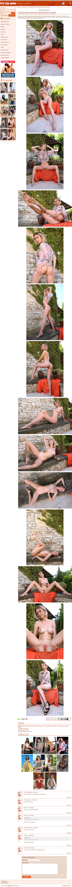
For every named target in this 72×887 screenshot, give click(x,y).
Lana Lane (25, 728)
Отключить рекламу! (44, 10)
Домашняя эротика (5, 24)
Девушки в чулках (5, 55)
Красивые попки (4, 37)
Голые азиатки (4, 44)
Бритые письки (60, 725)
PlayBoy (2, 26)
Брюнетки (3, 29)
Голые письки (4, 39)
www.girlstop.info (4, 884)
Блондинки (3, 31)
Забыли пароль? (4, 15)
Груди (2, 47)
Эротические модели (5, 52)
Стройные (53, 725)
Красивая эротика (5, 21)
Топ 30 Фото (27, 3)
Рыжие (2, 34)
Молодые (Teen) (4, 50)
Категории (20, 3)
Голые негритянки (5, 42)
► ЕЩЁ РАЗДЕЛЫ (5, 57)
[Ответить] (69, 797)
